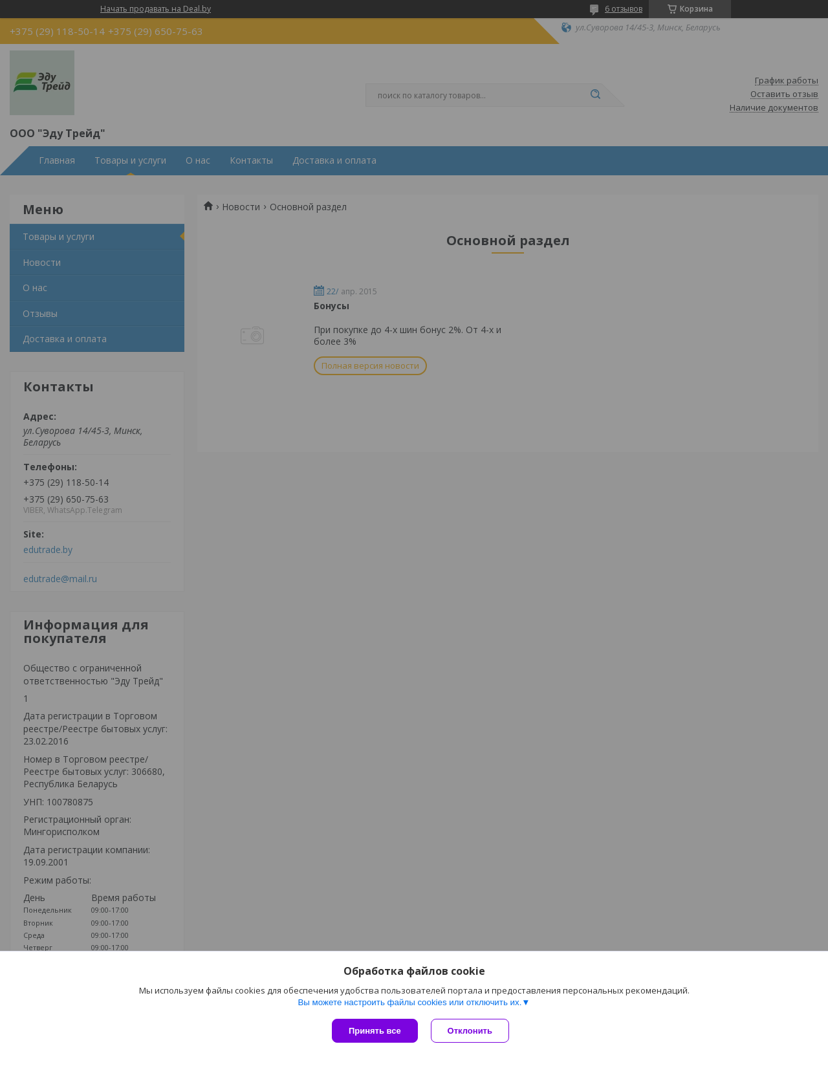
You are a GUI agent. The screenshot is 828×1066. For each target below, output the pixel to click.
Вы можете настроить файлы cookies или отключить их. (409, 1002)
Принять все (375, 1031)
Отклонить (470, 1031)
